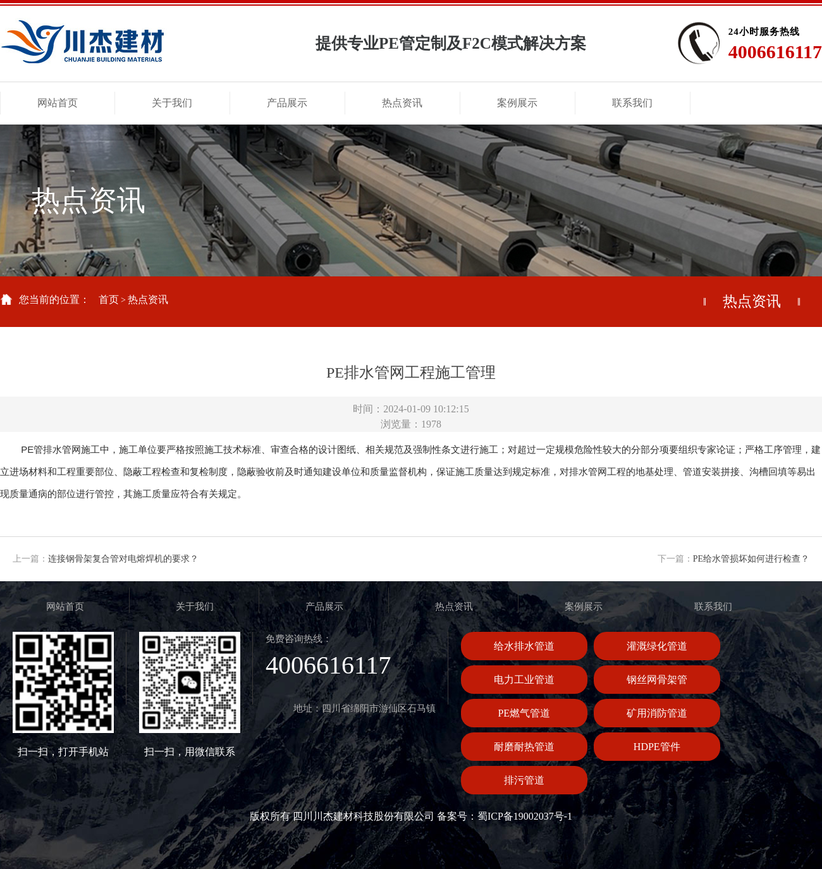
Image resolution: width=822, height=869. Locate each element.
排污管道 (524, 780)
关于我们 (195, 606)
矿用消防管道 (657, 713)
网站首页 (65, 606)
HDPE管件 (657, 746)
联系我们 (713, 606)
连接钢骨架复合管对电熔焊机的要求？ (123, 559)
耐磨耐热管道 (524, 746)
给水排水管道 (524, 646)
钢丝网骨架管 (657, 679)
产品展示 (324, 606)
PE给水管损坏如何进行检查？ (751, 559)
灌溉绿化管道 (657, 646)
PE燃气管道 (524, 713)
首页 (109, 299)
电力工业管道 (524, 679)
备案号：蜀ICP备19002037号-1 (504, 816)
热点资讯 (148, 299)
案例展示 (584, 606)
